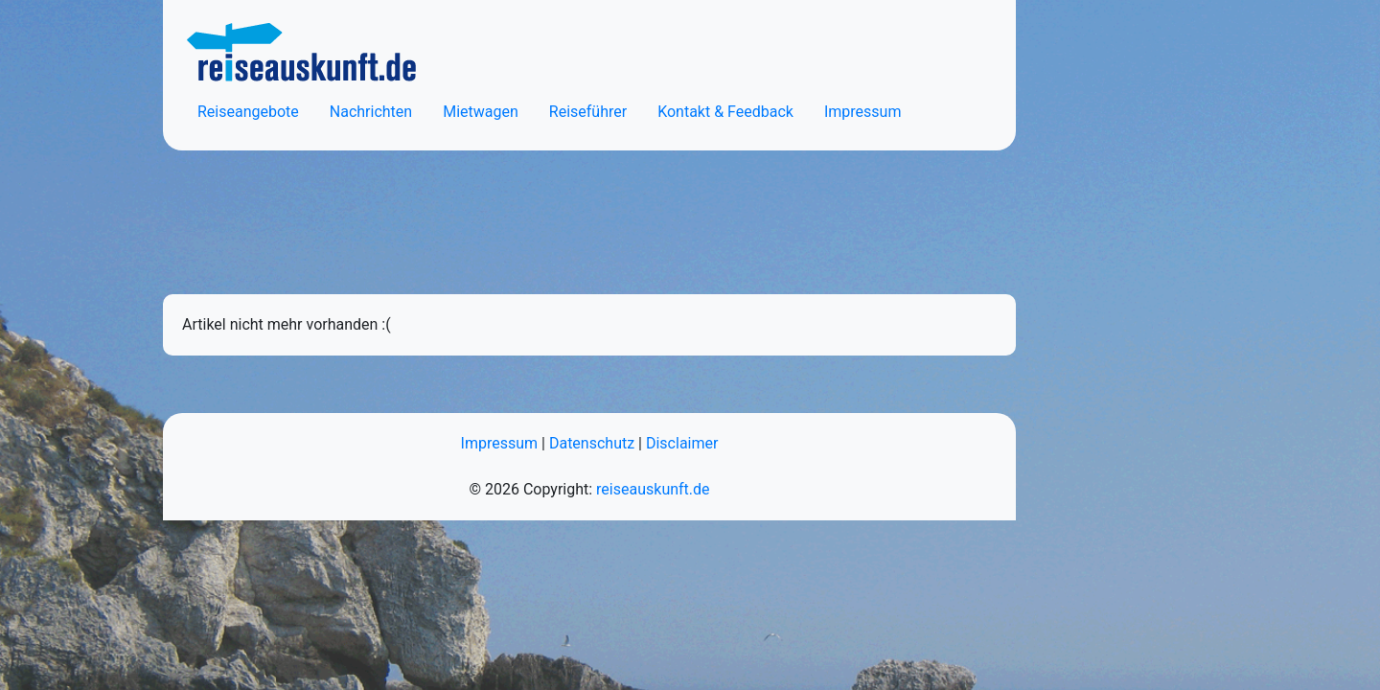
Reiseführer (588, 112)
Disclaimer (682, 443)
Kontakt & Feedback (725, 112)
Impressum (863, 112)
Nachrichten (371, 112)
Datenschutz (591, 443)
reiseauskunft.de (652, 489)
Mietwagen (480, 112)
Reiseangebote (248, 112)
